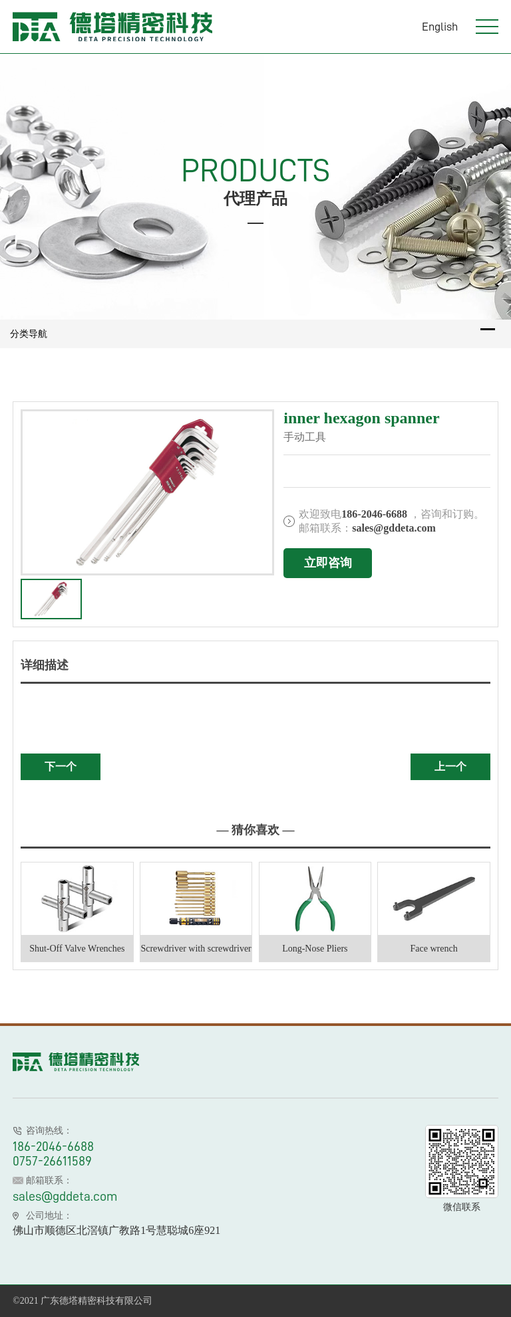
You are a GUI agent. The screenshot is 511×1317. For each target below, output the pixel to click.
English (440, 27)
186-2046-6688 (53, 1146)
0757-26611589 (52, 1160)
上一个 (450, 766)
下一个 (61, 766)
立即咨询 (328, 562)
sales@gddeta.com (65, 1196)
